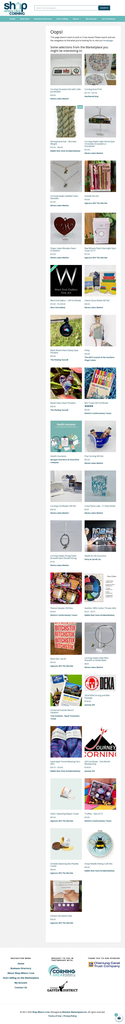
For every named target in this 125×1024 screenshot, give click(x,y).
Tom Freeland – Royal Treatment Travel (64, 717)
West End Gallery (57, 307)
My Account (20, 982)
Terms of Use (54, 1015)
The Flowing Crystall (59, 359)
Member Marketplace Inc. (74, 1011)
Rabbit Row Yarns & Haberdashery (65, 150)
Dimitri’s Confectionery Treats (98, 413)
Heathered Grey (92, 96)
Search (104, 8)
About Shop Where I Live (20, 972)
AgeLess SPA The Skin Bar (96, 203)
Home (21, 963)
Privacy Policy (70, 1015)
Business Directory (20, 968)
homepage (108, 40)
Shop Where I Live (41, 1011)
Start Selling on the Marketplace (21, 977)
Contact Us (21, 987)
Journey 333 (90, 704)
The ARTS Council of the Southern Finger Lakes (99, 358)
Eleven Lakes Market (59, 98)
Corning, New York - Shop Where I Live (14, 8)
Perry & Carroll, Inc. (93, 559)
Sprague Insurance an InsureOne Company (64, 460)
